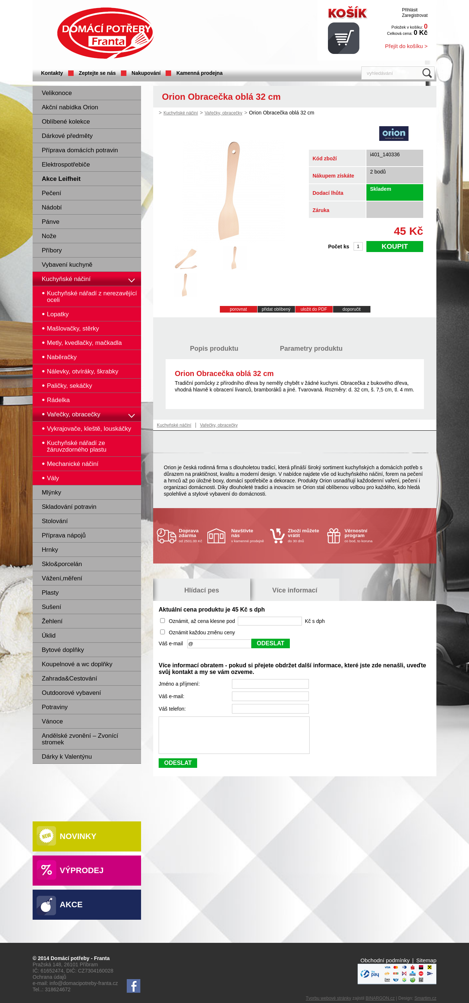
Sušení (51, 606)
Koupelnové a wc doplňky (77, 664)
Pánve (50, 221)
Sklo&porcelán (62, 564)
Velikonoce (57, 93)
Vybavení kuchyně (67, 264)
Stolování (55, 521)
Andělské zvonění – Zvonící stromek (80, 739)
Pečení (51, 193)
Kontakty (52, 73)
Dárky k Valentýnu (67, 756)
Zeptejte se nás (97, 73)
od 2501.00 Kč (192, 535)
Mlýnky (51, 492)
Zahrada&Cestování (69, 678)
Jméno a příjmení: (180, 684)
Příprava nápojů (64, 535)
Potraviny (55, 707)
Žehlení (52, 621)
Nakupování (146, 73)
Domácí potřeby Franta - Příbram (105, 33)
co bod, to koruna (362, 535)
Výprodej (82, 870)
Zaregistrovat (415, 15)
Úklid (49, 635)
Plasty (50, 592)
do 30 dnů (305, 535)
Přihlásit (410, 9)
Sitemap (426, 960)
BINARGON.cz (380, 998)
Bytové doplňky (63, 649)
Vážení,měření (62, 578)
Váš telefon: (173, 709)
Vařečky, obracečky (223, 113)
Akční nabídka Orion (70, 107)
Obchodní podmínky (385, 960)
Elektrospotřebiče (66, 164)
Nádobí (52, 207)
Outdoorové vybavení (71, 692)
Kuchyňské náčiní (66, 279)
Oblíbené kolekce (66, 121)
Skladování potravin (69, 506)
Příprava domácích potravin (80, 150)
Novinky (78, 836)
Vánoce (52, 721)
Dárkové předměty (67, 135)
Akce (71, 904)
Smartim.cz (425, 998)
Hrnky (50, 549)
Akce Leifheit (61, 178)
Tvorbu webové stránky (328, 998)
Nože (49, 236)
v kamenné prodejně (248, 535)
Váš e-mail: (172, 696)
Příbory (52, 250)
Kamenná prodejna (199, 73)
